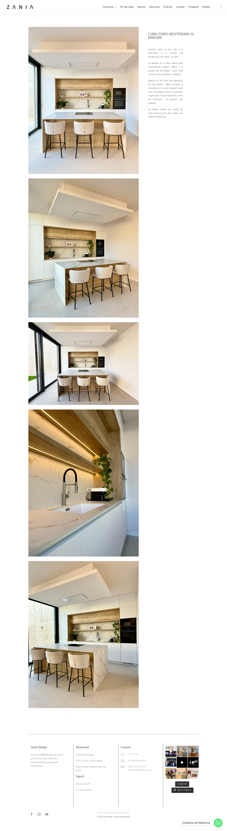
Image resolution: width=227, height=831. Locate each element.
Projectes (167, 7)
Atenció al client (83, 784)
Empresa (141, 7)
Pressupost (193, 7)
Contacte (180, 7)
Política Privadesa (103, 813)
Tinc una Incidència (84, 790)
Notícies (206, 7)
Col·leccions (107, 7)
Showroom (154, 7)
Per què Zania (126, 7)
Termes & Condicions (117, 813)
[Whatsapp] (218, 823)
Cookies (127, 813)
